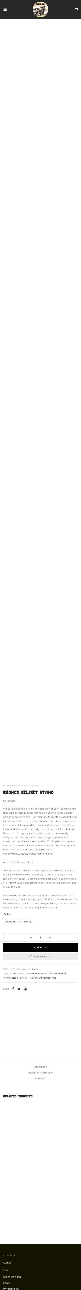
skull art (24, 986)
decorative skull (57, 982)
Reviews (40, 1087)
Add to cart (40, 956)
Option (7, 923)
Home (6, 794)
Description (40, 1075)
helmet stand (11, 986)
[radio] (10, 930)
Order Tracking (12, 1285)
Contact (7, 1271)
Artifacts (16, 794)
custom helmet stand (36, 982)
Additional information (40, 1081)
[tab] (40, 1076)
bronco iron (16, 982)
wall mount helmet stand (43, 986)
